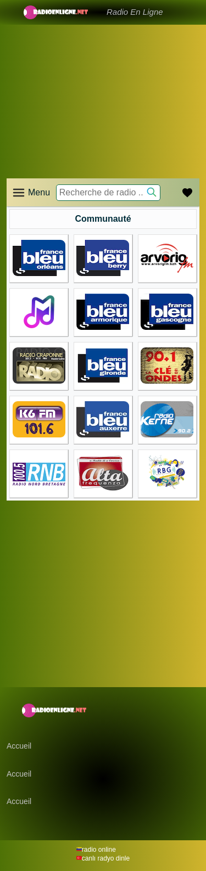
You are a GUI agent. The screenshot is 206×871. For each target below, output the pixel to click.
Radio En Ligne (135, 11)
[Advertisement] (103, 88)
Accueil (19, 745)
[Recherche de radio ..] (108, 192)
